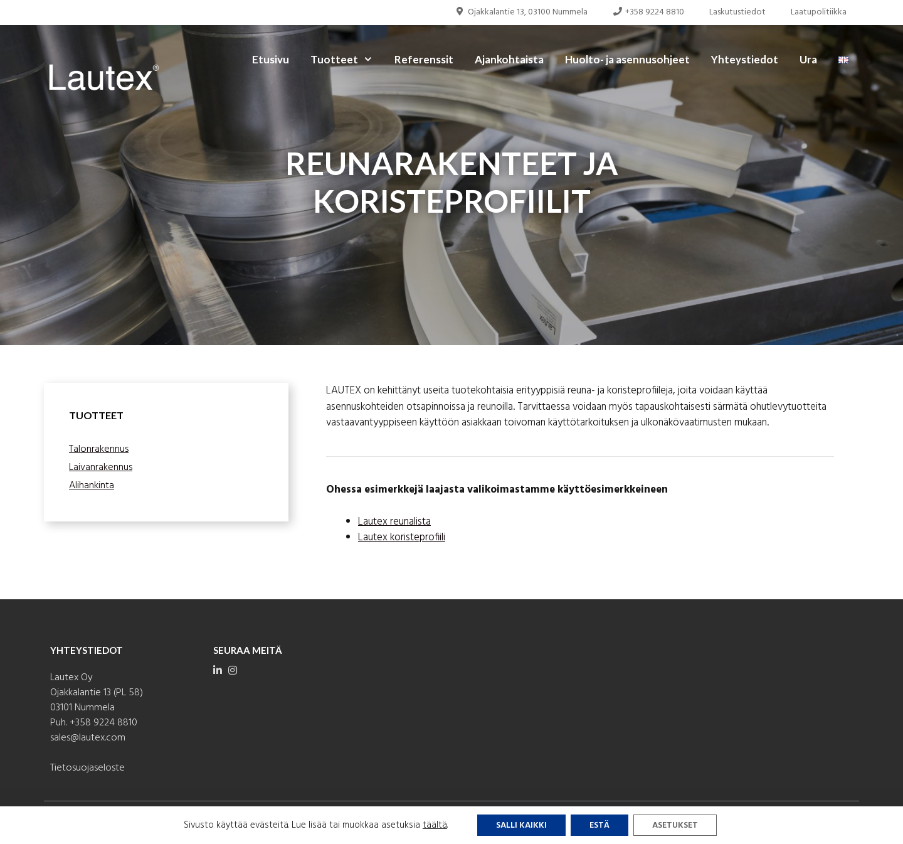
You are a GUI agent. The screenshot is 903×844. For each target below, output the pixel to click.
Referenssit (423, 59)
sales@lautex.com (87, 738)
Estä (599, 825)
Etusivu (270, 59)
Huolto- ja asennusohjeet (627, 59)
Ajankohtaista (509, 59)
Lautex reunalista (394, 521)
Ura (808, 59)
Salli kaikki (521, 825)
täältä (435, 825)
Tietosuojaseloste (87, 768)
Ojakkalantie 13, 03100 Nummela (521, 12)
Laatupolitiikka (819, 12)
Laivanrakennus (100, 467)
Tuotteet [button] (347, 60)
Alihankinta (91, 486)
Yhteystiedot (744, 59)
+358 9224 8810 (649, 12)
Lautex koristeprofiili (401, 537)
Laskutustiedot (737, 12)
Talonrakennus (99, 449)
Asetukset (675, 825)
